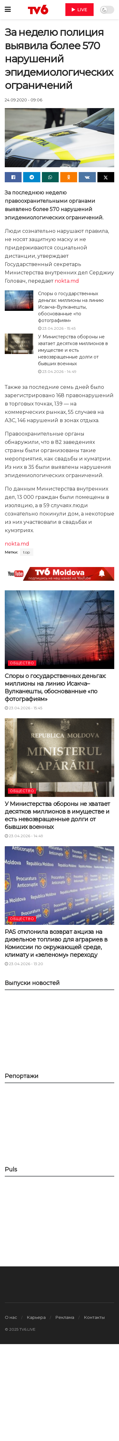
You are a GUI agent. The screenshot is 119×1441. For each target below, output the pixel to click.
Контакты (94, 1317)
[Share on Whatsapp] (50, 177)
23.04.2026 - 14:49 (57, 371)
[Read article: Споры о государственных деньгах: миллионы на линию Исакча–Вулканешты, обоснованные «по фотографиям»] (19, 300)
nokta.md (67, 281)
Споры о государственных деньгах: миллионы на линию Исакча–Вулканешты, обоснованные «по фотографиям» (71, 307)
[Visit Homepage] (38, 9)
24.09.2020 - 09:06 (23, 99)
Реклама (65, 1317)
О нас (11, 1317)
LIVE (79, 9)
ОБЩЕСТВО (22, 663)
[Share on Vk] (87, 177)
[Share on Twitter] (105, 177)
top (26, 552)
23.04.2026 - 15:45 (57, 328)
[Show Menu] (8, 9)
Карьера (36, 1317)
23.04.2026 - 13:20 (24, 963)
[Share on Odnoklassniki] (68, 177)
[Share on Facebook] (13, 177)
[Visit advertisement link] (59, 574)
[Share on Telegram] (31, 177)
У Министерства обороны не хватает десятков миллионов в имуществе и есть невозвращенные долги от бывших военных (73, 350)
